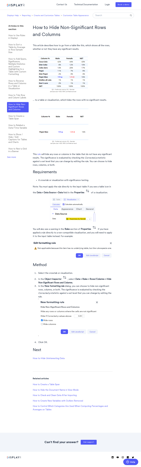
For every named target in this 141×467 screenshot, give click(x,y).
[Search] (113, 15)
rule (39, 154)
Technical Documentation (86, 5)
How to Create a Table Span (16, 117)
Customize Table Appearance (76, 16)
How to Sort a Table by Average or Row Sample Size (16, 49)
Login (107, 5)
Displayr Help (13, 16)
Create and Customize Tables (47, 16)
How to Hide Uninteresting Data (49, 358)
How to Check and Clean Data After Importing (55, 395)
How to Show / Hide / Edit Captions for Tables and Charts (17, 138)
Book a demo (123, 5)
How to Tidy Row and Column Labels (17, 96)
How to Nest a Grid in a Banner (17, 150)
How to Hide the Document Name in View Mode (56, 390)
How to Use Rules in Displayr (16, 37)
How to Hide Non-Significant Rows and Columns (17, 107)
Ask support (88, 442)
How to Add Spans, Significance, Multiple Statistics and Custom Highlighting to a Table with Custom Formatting (17, 66)
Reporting (26, 16)
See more (11, 157)
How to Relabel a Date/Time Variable (17, 126)
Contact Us (61, 5)
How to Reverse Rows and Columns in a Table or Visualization (17, 85)
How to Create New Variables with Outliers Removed (58, 401)
